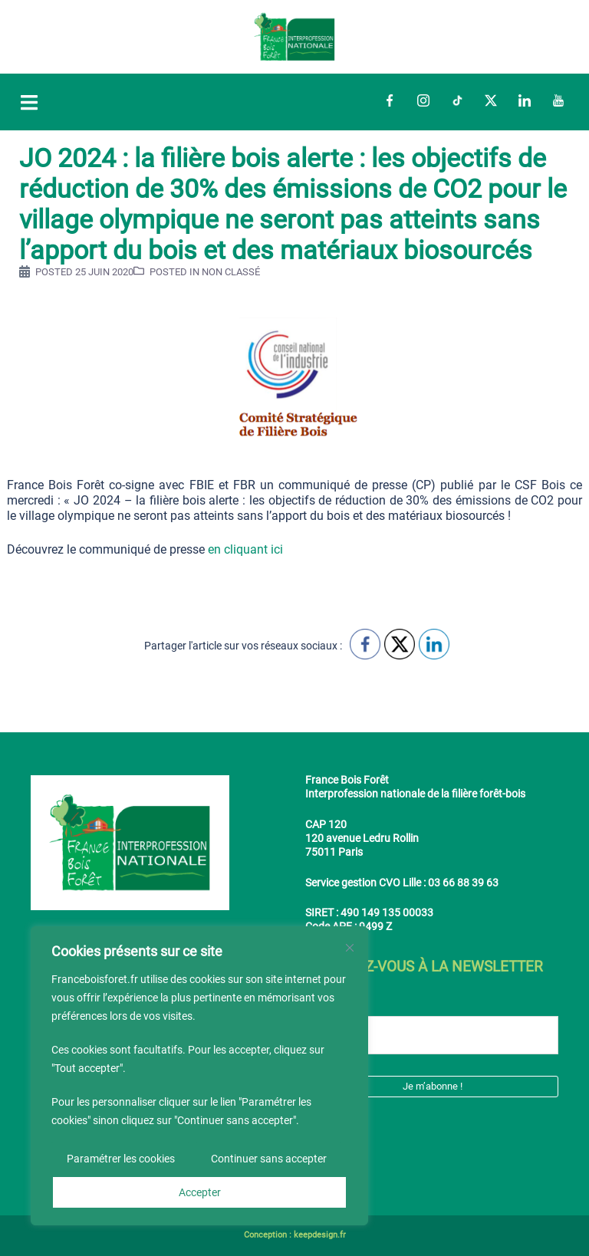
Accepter (200, 1192)
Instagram (423, 100)
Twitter (491, 100)
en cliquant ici (245, 549)
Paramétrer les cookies (121, 1158)
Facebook (389, 100)
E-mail (328, 1004)
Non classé (231, 272)
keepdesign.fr (320, 1235)
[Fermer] (350, 948)
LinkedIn (524, 100)
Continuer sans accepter (269, 1158)
